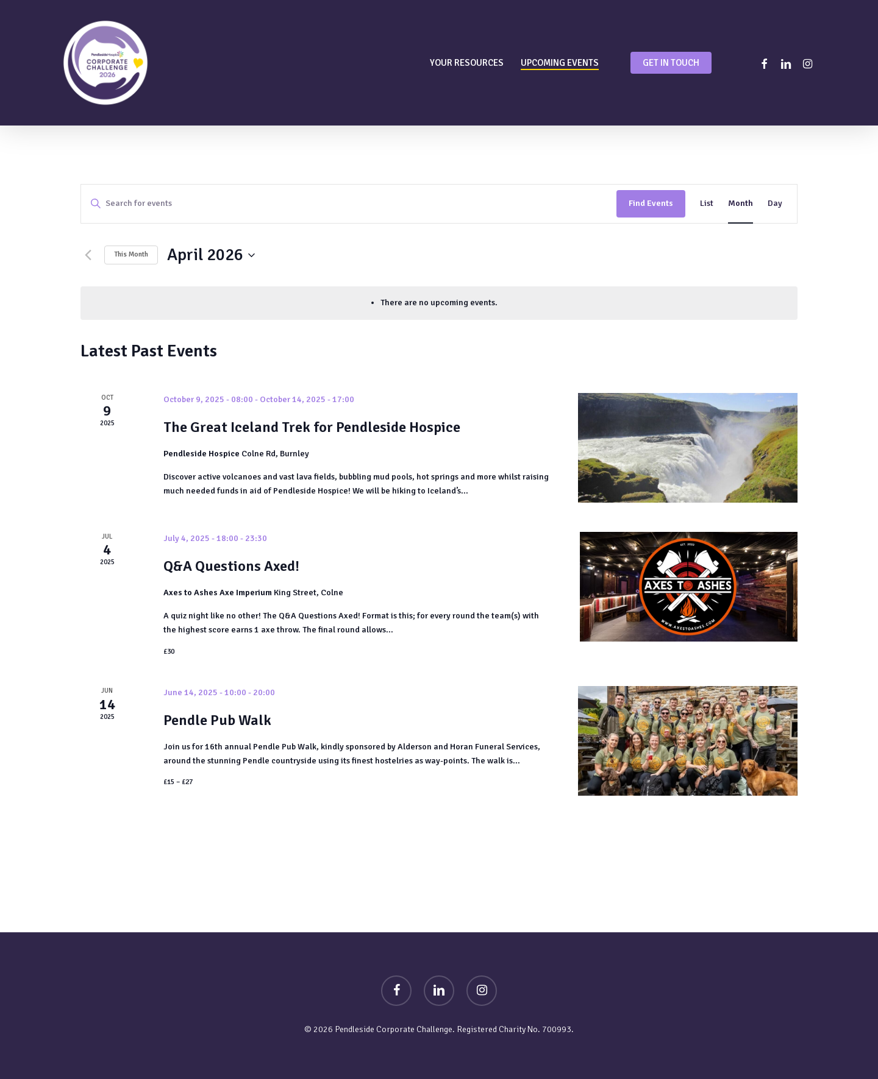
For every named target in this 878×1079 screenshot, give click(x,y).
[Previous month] (87, 255)
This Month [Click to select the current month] (131, 254)
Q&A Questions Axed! (231, 566)
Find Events (651, 203)
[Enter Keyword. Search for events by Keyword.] (348, 204)
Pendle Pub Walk (217, 720)
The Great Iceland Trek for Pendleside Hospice (311, 427)
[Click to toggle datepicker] (211, 255)
